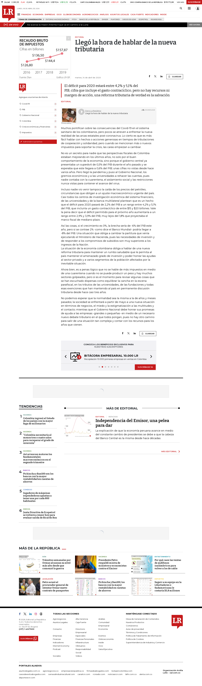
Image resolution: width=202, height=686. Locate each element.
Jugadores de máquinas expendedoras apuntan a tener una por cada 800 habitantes (37, 497)
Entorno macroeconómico (57, 19)
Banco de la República (89, 19)
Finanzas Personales (85, 639)
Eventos (102, 636)
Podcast (56, 649)
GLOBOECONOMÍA (72, 14)
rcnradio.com (99, 674)
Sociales (57, 656)
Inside (101, 642)
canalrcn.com (84, 674)
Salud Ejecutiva (105, 649)
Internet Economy (61, 646)
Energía (26, 509)
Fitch (74, 19)
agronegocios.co (50, 671)
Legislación (47, 579)
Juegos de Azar (129, 19)
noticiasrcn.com (115, 674)
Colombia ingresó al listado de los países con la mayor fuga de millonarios (38, 421)
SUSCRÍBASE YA (145, 367)
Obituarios (80, 646)
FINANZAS (26, 14)
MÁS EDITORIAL (169, 451)
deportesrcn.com (27, 677)
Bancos (26, 470)
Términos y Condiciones (137, 632)
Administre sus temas (31, 142)
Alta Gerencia (82, 619)
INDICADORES (152, 14)
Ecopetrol (143, 19)
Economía (103, 629)
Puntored (115, 19)
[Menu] (19, 14)
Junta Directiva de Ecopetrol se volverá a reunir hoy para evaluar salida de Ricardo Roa (40, 515)
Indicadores (58, 642)
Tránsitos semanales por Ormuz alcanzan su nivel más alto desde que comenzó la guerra (56, 564)
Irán (44, 557)
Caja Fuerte (81, 622)
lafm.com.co (131, 674)
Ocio (100, 646)
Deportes (159, 579)
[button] (65, 357)
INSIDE (163, 14)
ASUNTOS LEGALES (119, 14)
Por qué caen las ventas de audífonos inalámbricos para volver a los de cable (168, 564)
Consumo (57, 629)
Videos (79, 656)
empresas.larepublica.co (72, 671)
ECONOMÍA (38, 14)
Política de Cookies (135, 639)
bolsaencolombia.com (122, 671)
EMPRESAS (50, 14)
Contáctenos (132, 626)
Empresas (57, 636)
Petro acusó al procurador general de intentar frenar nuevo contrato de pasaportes (55, 586)
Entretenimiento (162, 557)
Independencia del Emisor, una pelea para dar (132, 423)
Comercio (27, 490)
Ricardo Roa (156, 19)
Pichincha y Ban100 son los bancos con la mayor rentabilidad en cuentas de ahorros (38, 477)
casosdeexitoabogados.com (32, 674)
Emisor (105, 19)
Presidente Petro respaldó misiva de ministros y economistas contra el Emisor (112, 564)
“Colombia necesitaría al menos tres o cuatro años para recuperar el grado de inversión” (38, 439)
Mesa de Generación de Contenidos (142, 619)
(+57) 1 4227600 (26, 629)
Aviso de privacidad (135, 629)
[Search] (181, 8)
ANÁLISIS (104, 14)
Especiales (80, 636)
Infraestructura (82, 642)
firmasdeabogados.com (98, 671)
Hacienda (27, 415)
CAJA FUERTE (137, 14)
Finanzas (57, 639)
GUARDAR (174, 76)
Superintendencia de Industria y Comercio (145, 642)
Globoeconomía (105, 639)
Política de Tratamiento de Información (143, 636)
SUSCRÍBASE (194, 2)
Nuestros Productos (135, 622)
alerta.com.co (145, 674)
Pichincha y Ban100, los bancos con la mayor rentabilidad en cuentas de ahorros (112, 586)
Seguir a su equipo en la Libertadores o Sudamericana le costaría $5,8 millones (168, 586)
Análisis (101, 619)
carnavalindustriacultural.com (61, 674)
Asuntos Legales (60, 622)
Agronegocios (59, 619)
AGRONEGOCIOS (90, 14)
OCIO (59, 14)
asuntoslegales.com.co (29, 671)
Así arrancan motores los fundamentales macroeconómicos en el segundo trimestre (37, 458)
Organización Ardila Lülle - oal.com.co (173, 671)
